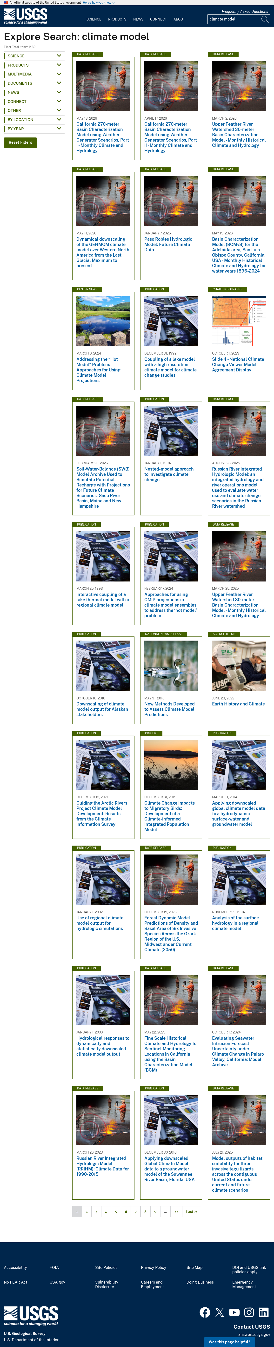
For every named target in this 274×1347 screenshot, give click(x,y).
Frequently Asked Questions (245, 11)
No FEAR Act (15, 1282)
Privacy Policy (153, 1267)
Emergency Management (244, 1284)
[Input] (238, 19)
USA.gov (57, 1282)
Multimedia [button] (20, 74)
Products (117, 19)
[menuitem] (94, 16)
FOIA (54, 1267)
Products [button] (18, 65)
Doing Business (200, 1282)
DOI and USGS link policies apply (249, 1269)
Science (94, 19)
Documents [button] (20, 83)
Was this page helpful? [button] (229, 1342)
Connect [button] (17, 101)
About (179, 19)
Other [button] (14, 110)
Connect (158, 19)
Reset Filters (20, 142)
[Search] (265, 19)
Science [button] (16, 56)
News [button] (13, 92)
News (138, 19)
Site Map (195, 1267)
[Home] (25, 23)
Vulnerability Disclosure (106, 1284)
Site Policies (106, 1267)
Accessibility (15, 1267)
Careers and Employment (152, 1284)
